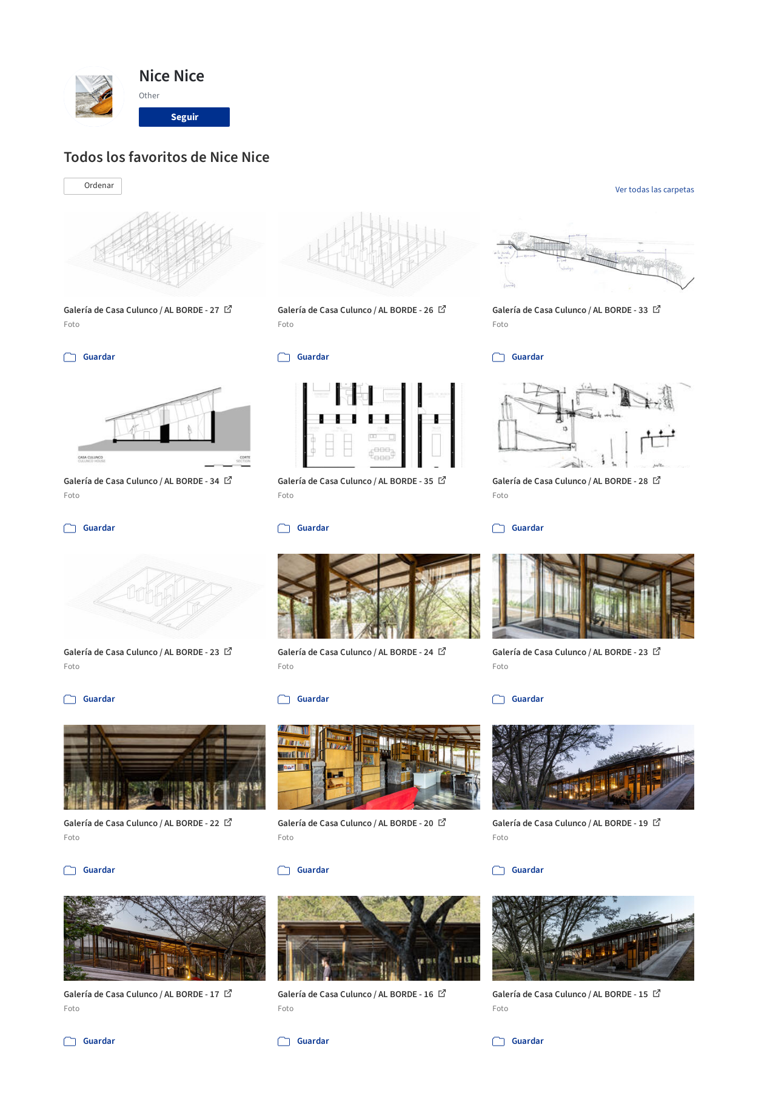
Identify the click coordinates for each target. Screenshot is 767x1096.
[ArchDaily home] (38, 17)
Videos (523, 17)
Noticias (482, 17)
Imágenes (357, 17)
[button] (93, 186)
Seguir (184, 117)
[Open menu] (729, 17)
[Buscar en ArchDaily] (190, 17)
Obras (314, 17)
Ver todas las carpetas (654, 190)
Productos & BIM (420, 17)
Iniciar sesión (588, 17)
